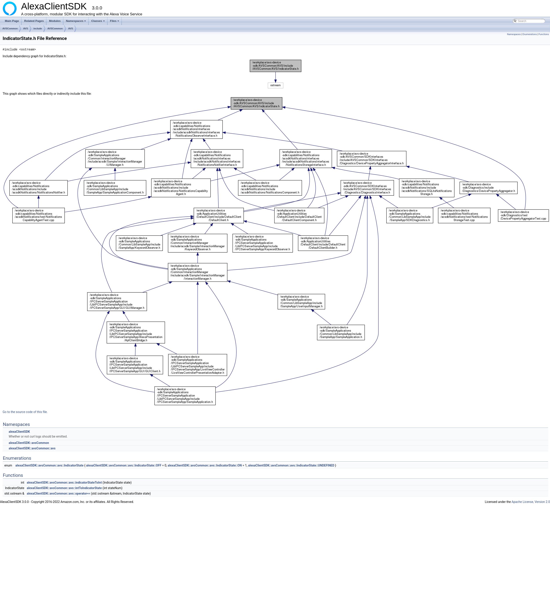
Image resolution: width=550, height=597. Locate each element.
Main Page (12, 21)
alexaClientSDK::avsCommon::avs (32, 448)
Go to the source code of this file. (25, 412)
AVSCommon (10, 28)
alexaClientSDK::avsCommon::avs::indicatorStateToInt (64, 482)
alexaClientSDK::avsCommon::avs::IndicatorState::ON (205, 465)
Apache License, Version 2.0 (531, 502)
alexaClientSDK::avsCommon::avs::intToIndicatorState (64, 488)
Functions (544, 34)
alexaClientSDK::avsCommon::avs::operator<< (58, 493)
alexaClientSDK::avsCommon (29, 443)
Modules (55, 21)
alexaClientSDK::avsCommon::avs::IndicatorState (49, 465)
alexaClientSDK (19, 431)
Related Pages (34, 21)
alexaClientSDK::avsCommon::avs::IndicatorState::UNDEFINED (291, 465)
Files (115, 22)
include (37, 28)
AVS (25, 28)
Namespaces (76, 22)
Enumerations (530, 34)
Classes (98, 22)
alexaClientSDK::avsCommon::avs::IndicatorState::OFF (124, 465)
